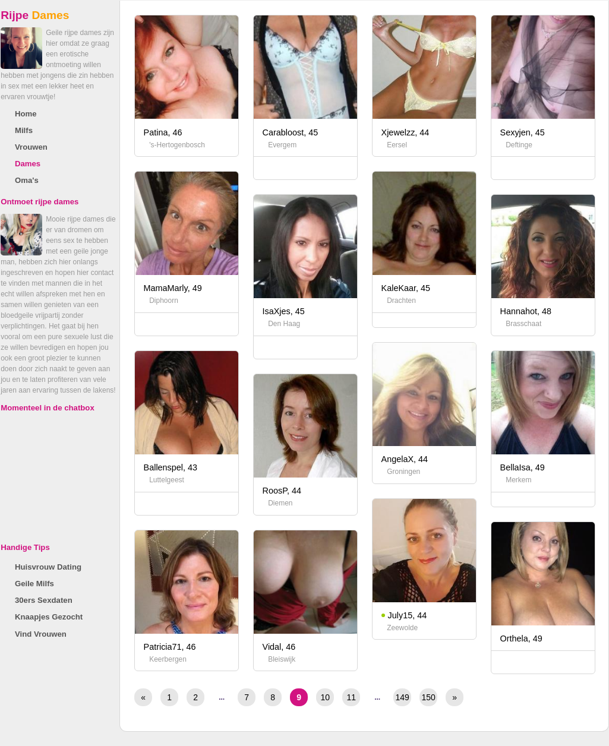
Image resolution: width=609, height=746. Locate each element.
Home (26, 113)
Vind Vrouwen (41, 634)
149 (402, 697)
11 (351, 697)
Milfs (24, 130)
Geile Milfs (34, 583)
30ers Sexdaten (43, 600)
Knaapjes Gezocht (49, 616)
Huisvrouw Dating (48, 566)
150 (429, 697)
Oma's (27, 180)
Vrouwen (31, 147)
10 (325, 697)
